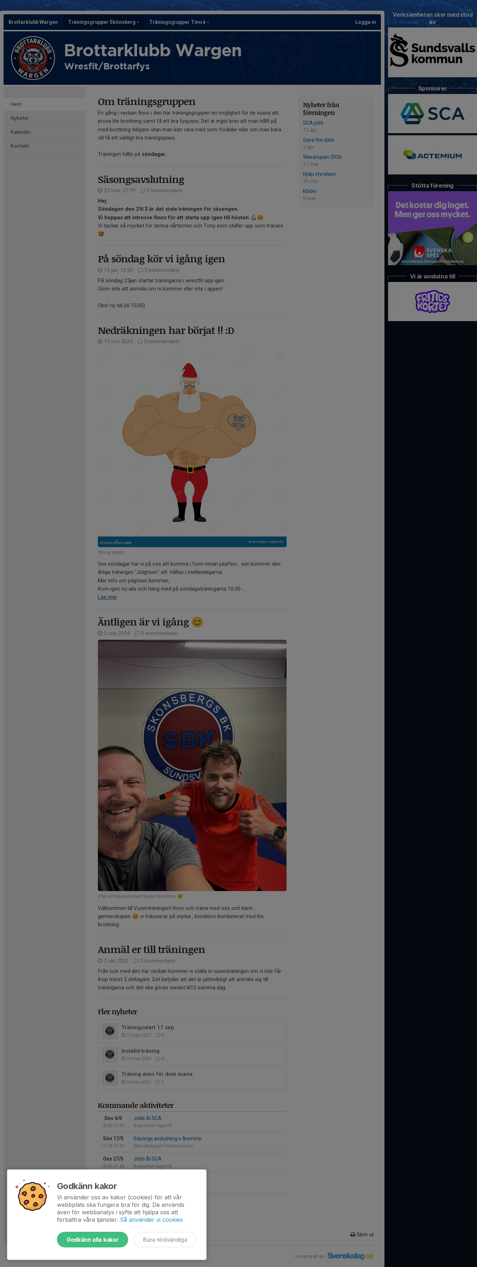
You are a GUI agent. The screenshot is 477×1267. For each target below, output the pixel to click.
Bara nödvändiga (165, 1239)
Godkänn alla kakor (93, 1239)
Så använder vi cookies (151, 1219)
